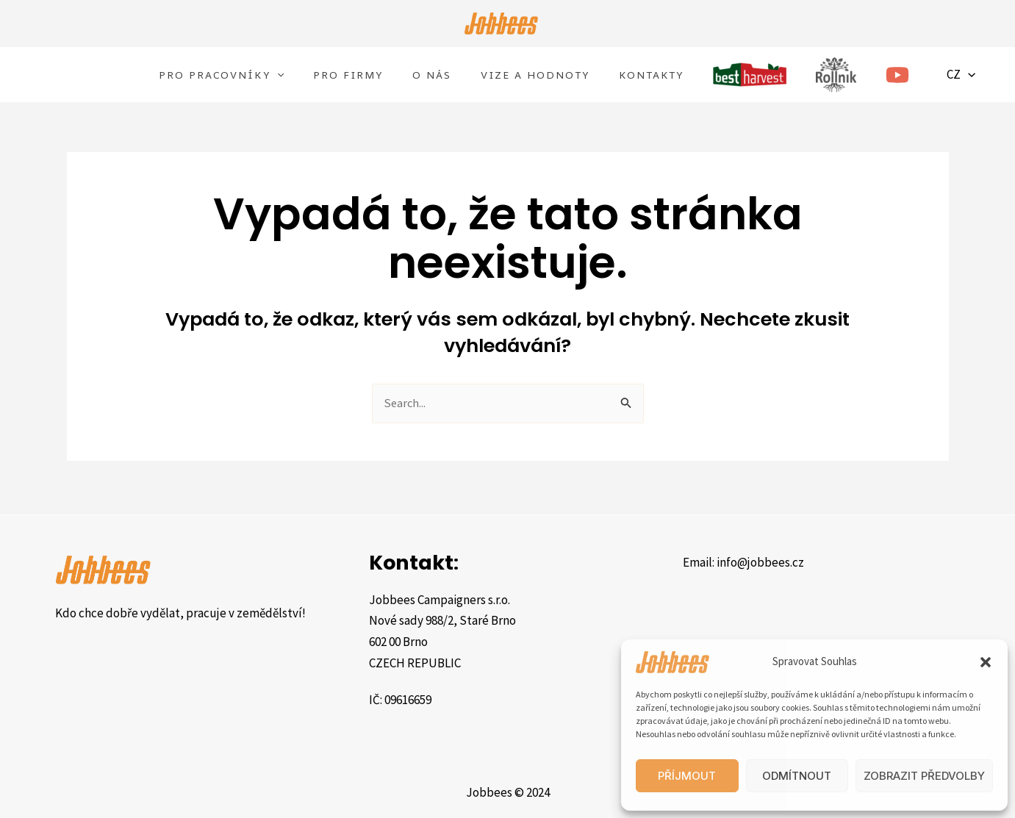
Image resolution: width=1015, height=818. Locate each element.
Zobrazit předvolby (924, 776)
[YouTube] (897, 76)
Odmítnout (796, 776)
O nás (431, 76)
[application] (277, 76)
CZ (966, 76)
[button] (985, 662)
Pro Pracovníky (221, 76)
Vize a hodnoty (535, 76)
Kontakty (651, 76)
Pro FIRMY (348, 76)
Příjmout (687, 776)
